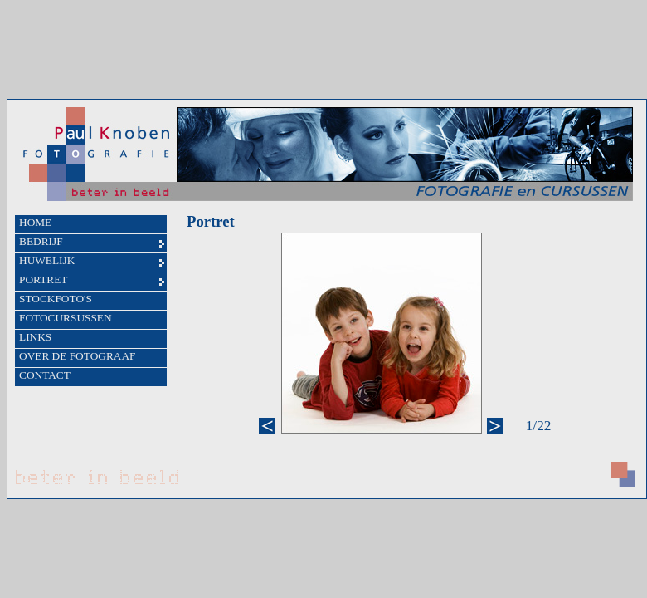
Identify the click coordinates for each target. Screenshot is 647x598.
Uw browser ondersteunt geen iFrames (327, 299)
